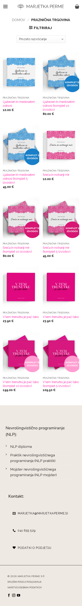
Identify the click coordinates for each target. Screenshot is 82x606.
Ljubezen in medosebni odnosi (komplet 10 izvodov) (59, 105)
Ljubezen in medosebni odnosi (19, 103)
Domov (18, 20)
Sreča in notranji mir (56, 175)
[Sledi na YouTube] (18, 595)
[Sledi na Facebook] (8, 595)
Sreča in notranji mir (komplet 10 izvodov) (17, 249)
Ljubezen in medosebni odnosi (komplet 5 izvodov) (19, 178)
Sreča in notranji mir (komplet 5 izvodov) (56, 249)
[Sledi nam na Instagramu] (13, 595)
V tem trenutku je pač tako (21, 317)
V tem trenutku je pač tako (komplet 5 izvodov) (61, 384)
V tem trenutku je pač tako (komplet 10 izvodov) (21, 384)
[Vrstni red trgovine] (41, 39)
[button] (5, 6)
